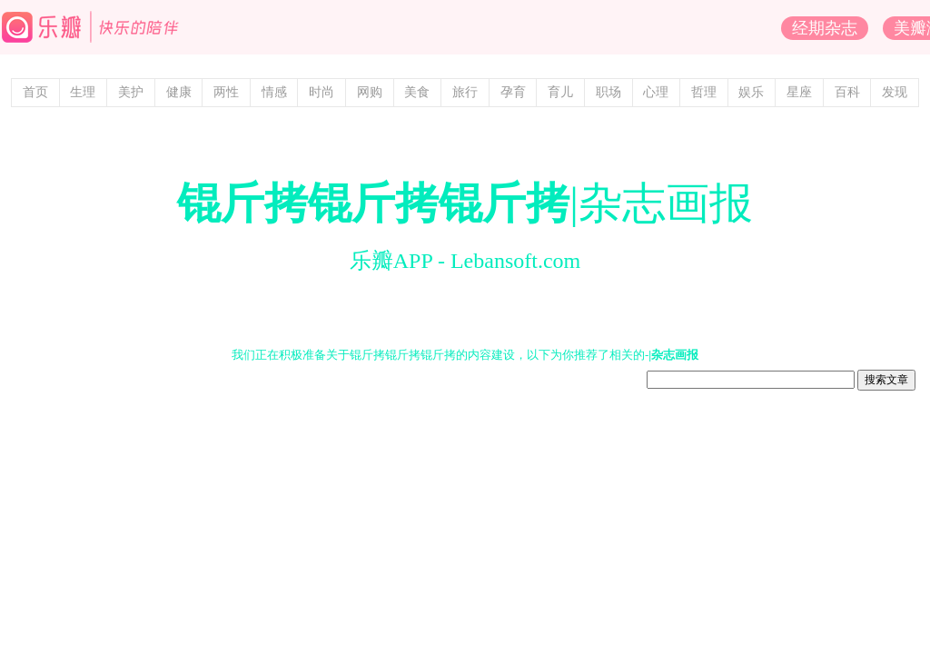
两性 (226, 92)
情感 (274, 92)
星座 (799, 92)
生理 (82, 92)
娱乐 (751, 92)
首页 (35, 92)
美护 (130, 92)
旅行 (465, 92)
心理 (655, 92)
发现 (894, 92)
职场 (608, 92)
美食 (417, 92)
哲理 (704, 92)
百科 (847, 92)
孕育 (513, 92)
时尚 (321, 92)
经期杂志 (824, 28)
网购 (369, 92)
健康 (179, 92)
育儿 (560, 92)
